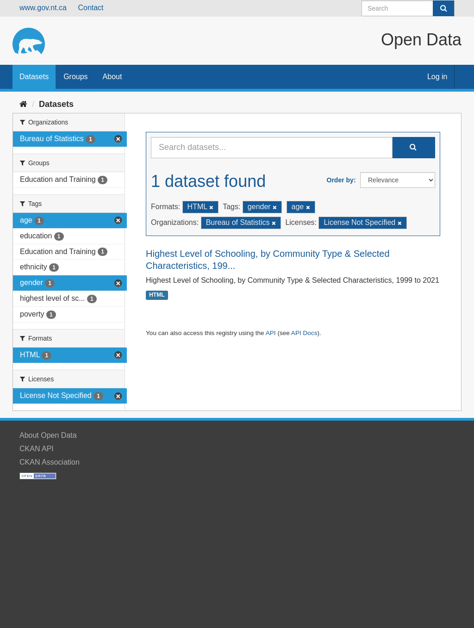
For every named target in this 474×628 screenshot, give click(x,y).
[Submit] (443, 8)
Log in (437, 77)
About (112, 77)
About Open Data (48, 435)
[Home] (23, 104)
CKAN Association (49, 462)
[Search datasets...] (272, 147)
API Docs (304, 333)
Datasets (34, 77)
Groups (75, 77)
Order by (340, 180)
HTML (156, 295)
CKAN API (36, 449)
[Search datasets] (408, 8)
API (271, 333)
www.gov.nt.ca (43, 8)
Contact (90, 8)
